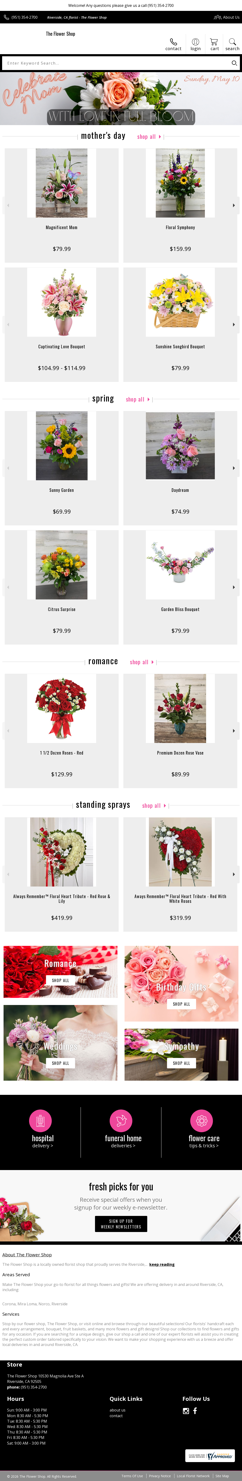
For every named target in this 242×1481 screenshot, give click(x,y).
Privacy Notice (160, 1476)
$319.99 (180, 918)
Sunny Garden (61, 490)
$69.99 (62, 511)
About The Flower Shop (27, 1255)
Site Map (222, 1476)
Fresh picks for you (121, 1195)
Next (234, 205)
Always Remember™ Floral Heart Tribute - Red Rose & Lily (61, 898)
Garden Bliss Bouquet (180, 609)
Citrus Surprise (62, 609)
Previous (7, 205)
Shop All (146, 136)
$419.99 (62, 918)
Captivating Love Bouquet (61, 346)
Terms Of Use (132, 1476)
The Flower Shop (60, 33)
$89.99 (180, 774)
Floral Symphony (180, 227)
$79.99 (62, 249)
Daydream (180, 490)
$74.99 (180, 511)
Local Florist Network (193, 1476)
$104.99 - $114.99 (62, 368)
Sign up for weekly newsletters (121, 1224)
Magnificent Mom (62, 227)
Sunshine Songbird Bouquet (180, 346)
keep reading (162, 1264)
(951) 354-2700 (25, 17)
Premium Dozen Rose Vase (180, 753)
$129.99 (62, 774)
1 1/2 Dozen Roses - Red (61, 753)
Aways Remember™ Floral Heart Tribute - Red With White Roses (180, 898)
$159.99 (180, 249)
